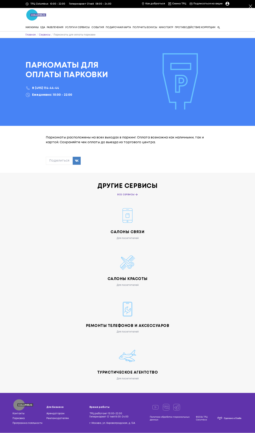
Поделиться (59, 160)
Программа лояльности (27, 423)
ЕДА (42, 27)
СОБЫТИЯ (97, 27)
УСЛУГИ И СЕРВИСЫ (77, 27)
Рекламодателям (57, 418)
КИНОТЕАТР (166, 27)
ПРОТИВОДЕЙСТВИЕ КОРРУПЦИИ (195, 27)
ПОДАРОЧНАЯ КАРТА (118, 27)
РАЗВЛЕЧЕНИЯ (55, 27)
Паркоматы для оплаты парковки (74, 35)
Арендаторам (55, 414)
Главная (31, 35)
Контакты (19, 414)
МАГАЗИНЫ (32, 27)
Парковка (19, 418)
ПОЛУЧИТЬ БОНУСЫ (145, 27)
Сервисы (44, 35)
